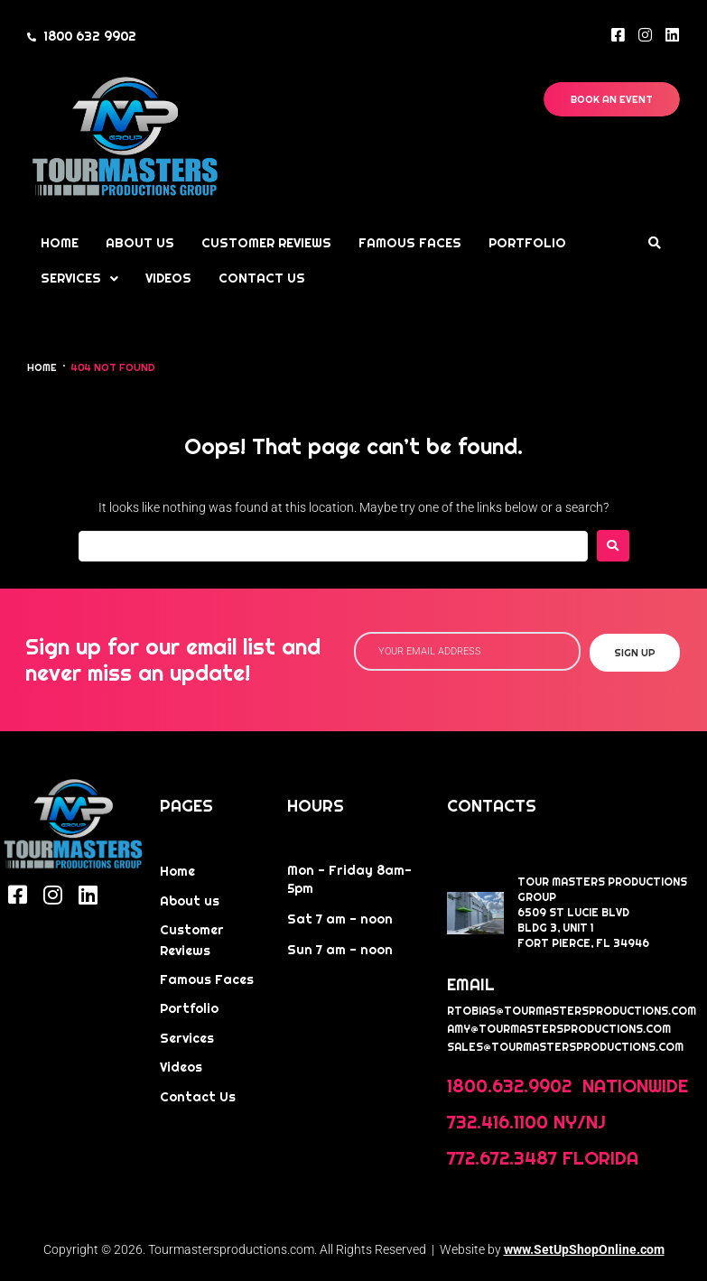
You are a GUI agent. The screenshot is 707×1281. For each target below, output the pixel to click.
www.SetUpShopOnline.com (584, 1249)
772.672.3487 (502, 1158)
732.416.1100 (497, 1122)
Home (42, 367)
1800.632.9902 (512, 1086)
